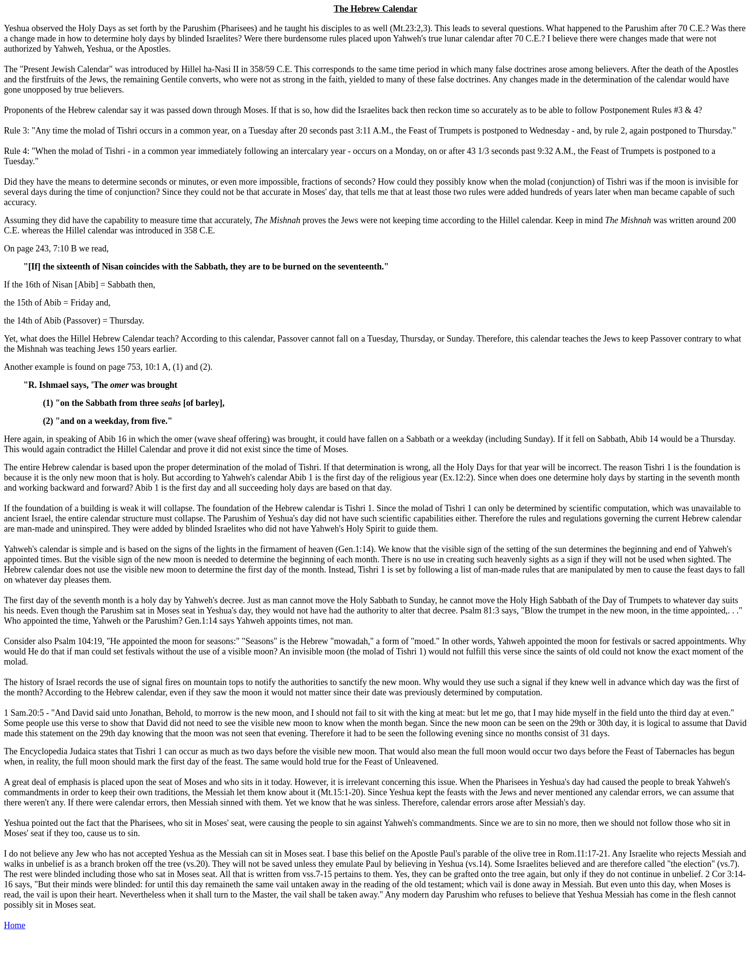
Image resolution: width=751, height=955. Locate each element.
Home (14, 925)
